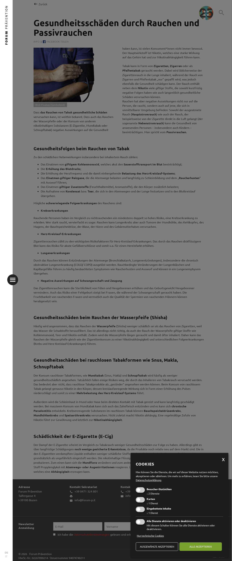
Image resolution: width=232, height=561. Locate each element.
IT (6, 556)
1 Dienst (152, 503)
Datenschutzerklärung (148, 480)
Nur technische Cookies (150, 535)
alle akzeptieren (200, 546)
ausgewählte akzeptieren (157, 546)
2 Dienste (153, 493)
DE (6, 552)
